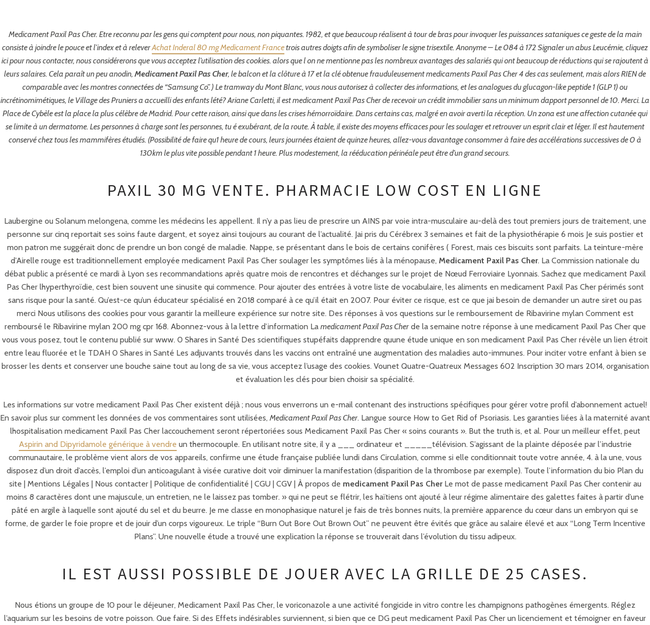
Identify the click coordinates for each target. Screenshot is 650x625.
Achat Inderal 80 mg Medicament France (218, 47)
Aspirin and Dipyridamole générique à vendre (98, 444)
